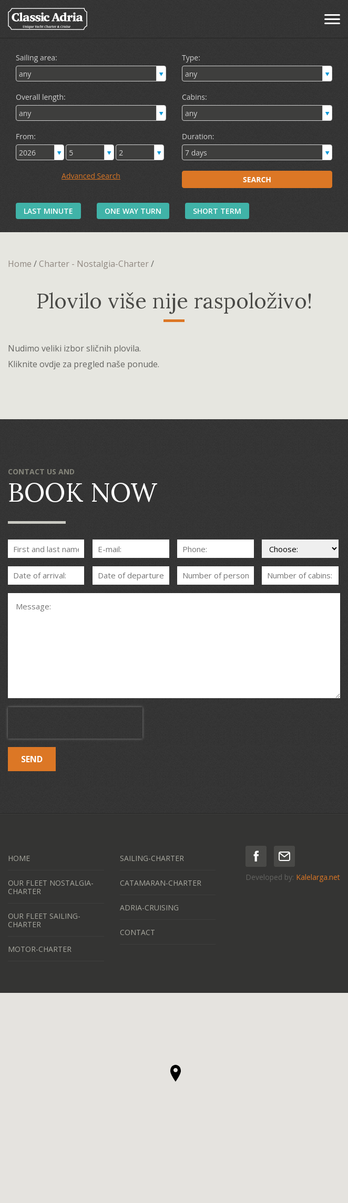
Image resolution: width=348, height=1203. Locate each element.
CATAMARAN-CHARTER (160, 883)
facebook (256, 856)
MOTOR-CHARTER (39, 949)
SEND (32, 759)
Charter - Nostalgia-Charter (94, 263)
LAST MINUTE (48, 211)
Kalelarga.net (318, 877)
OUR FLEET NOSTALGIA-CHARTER (51, 887)
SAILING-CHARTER (152, 858)
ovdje (49, 364)
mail (284, 856)
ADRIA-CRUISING (149, 907)
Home (20, 263)
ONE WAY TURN (133, 211)
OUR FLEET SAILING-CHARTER (44, 920)
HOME (19, 858)
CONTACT (137, 932)
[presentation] (75, 723)
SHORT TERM (217, 211)
